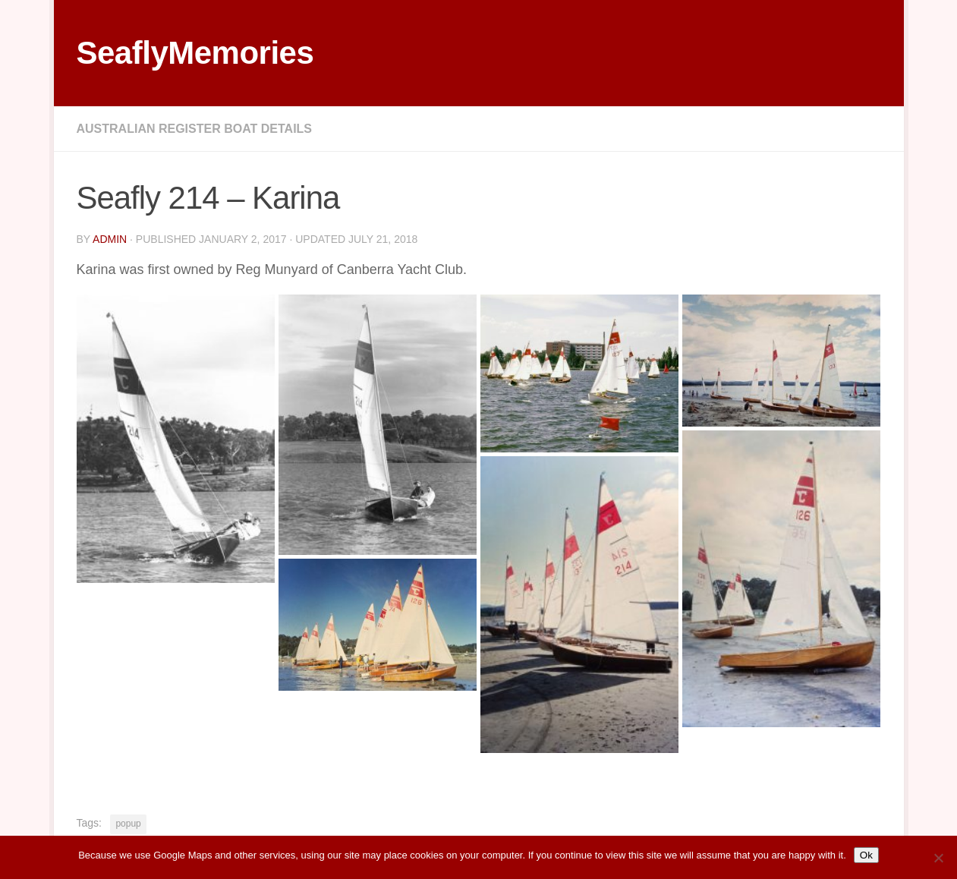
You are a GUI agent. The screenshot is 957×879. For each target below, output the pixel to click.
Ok (866, 855)
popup (127, 823)
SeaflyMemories (195, 53)
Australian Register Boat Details (195, 128)
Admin (110, 239)
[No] (938, 857)
